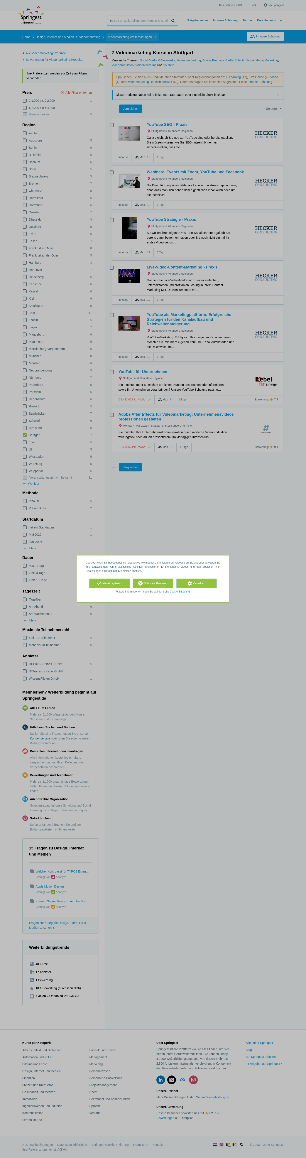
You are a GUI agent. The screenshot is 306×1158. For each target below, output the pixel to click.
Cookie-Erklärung (180, 591)
